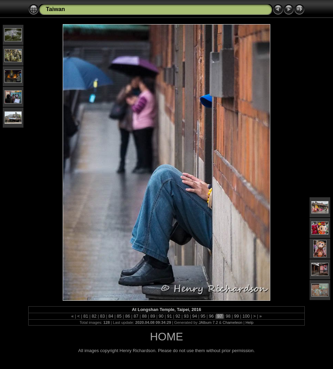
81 (85, 316)
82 (94, 316)
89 (153, 316)
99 (236, 316)
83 (102, 316)
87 (136, 316)
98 (228, 316)
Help (249, 322)
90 (161, 316)
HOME (166, 336)
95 (202, 316)
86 (127, 316)
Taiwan (55, 9)
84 (110, 316)
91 (169, 316)
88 (144, 316)
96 (211, 316)
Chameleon (232, 322)
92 (177, 316)
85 (119, 316)
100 (246, 316)
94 (194, 316)
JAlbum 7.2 (208, 322)
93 (186, 316)
